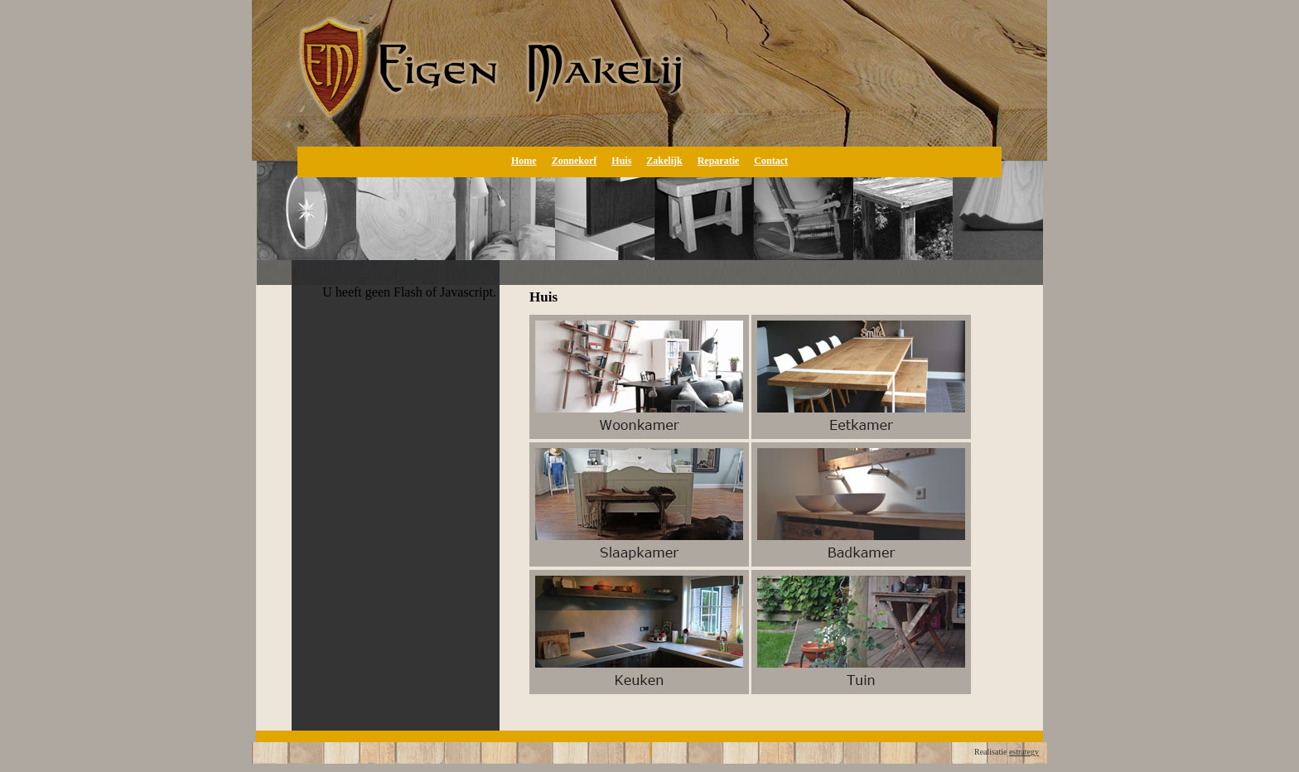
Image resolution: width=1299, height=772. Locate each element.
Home (524, 160)
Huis (621, 160)
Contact (771, 160)
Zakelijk (664, 160)
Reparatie (719, 160)
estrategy (1024, 751)
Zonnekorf (574, 160)
